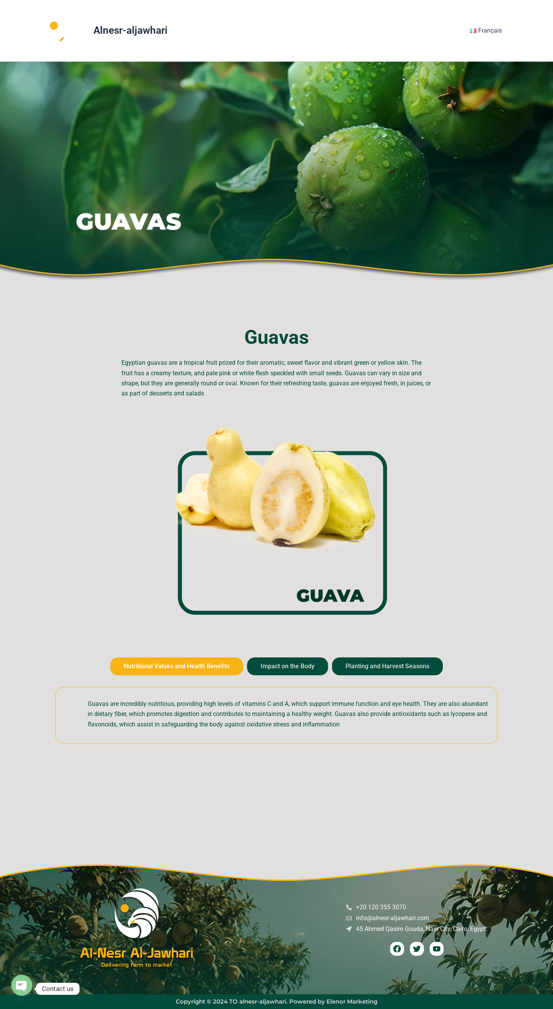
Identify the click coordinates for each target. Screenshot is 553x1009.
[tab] (176, 666)
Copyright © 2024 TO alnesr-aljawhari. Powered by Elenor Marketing (276, 1001)
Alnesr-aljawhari (130, 30)
